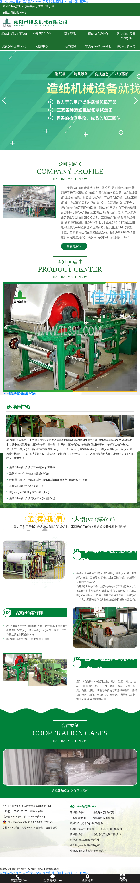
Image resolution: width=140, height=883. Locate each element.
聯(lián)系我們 (126, 46)
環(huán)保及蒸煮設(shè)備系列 (88, 851)
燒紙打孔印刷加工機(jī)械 (107, 835)
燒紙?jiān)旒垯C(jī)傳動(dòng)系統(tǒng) (32, 498)
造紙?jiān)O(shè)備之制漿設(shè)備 (29, 473)
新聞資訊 (70, 33)
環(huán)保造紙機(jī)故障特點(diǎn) (29, 492)
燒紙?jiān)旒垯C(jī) (103, 813)
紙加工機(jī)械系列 (111, 829)
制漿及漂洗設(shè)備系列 (84, 840)
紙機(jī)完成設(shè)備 (82, 829)
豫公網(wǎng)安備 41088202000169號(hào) (31, 822)
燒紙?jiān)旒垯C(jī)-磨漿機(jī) (86, 824)
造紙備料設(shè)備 (103, 818)
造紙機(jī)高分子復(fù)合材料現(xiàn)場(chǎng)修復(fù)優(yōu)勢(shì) (48, 479)
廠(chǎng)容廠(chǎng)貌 (126, 36)
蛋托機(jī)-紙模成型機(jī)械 (85, 845)
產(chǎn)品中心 (98, 33)
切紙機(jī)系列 (78, 835)
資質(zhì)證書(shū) (14, 46)
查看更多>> (74, 246)
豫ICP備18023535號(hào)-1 (33, 817)
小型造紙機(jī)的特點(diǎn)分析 (26, 485)
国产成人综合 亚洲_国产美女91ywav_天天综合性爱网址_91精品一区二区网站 (44, 1)
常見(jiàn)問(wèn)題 (98, 46)
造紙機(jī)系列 (78, 813)
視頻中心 (42, 46)
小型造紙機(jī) (78, 818)
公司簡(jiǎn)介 (42, 33)
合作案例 (70, 46)
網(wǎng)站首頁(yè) (14, 33)
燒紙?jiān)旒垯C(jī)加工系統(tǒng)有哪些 (32, 467)
